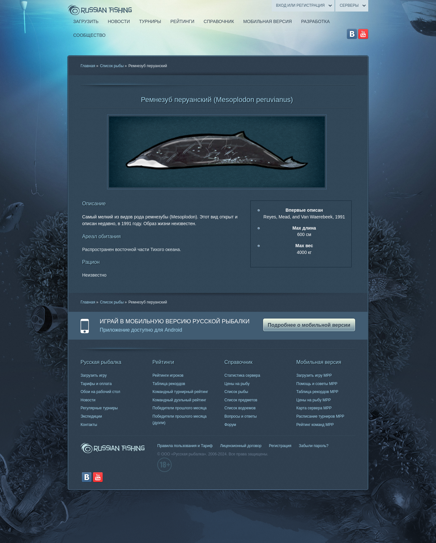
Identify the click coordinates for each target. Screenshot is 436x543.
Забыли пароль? (314, 446)
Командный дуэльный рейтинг (179, 400)
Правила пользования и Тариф (185, 446)
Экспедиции (91, 416)
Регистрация (280, 446)
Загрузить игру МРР (314, 375)
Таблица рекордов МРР (317, 392)
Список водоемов (240, 408)
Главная (88, 66)
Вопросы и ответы (240, 416)
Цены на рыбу (237, 384)
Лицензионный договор (240, 446)
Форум (230, 424)
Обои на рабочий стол (100, 392)
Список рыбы (112, 66)
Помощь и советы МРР (317, 384)
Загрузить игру (94, 375)
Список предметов (240, 400)
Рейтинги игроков (167, 375)
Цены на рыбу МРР (313, 400)
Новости (88, 400)
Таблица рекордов (168, 384)
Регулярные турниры (99, 408)
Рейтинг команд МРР (315, 424)
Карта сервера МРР (313, 408)
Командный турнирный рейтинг (180, 392)
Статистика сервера (242, 375)
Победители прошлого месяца (179, 408)
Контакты (89, 424)
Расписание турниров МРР (320, 416)
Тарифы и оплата (96, 384)
